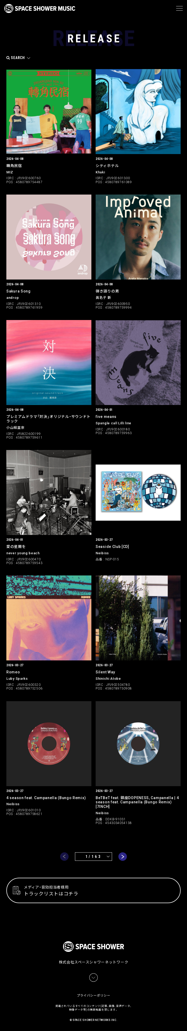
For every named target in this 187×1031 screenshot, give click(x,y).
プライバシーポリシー (93, 995)
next (122, 856)
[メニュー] (179, 8)
